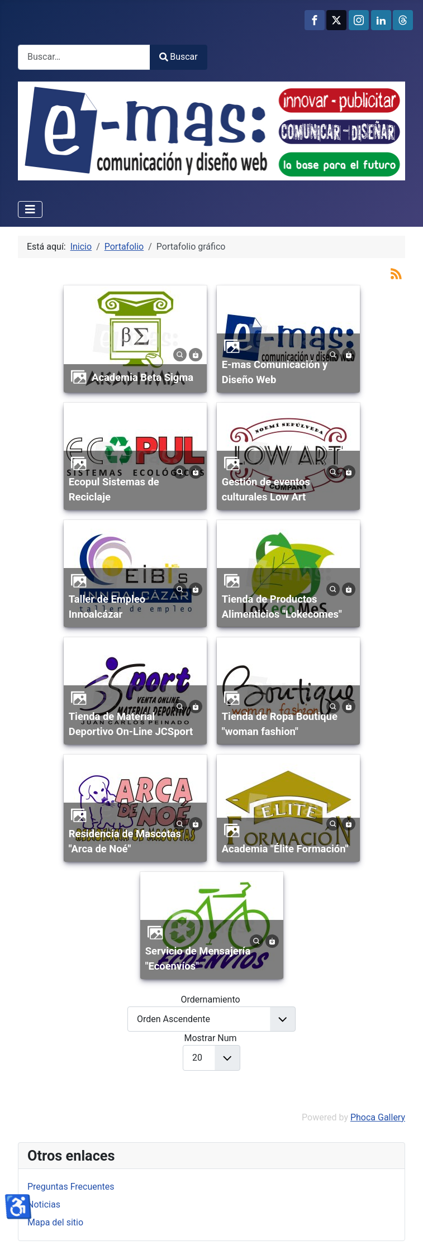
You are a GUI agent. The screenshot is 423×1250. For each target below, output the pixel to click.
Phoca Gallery (377, 1117)
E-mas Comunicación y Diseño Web (275, 372)
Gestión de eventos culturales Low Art (266, 489)
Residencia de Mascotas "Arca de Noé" (125, 841)
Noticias (43, 1204)
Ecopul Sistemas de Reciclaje (114, 489)
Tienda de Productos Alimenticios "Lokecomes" (282, 607)
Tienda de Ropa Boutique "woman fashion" (280, 724)
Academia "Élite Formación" (285, 849)
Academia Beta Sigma (142, 377)
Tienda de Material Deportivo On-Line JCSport (131, 724)
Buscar (178, 56)
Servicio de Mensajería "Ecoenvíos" (198, 958)
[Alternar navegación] (30, 209)
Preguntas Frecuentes (71, 1186)
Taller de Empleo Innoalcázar (107, 607)
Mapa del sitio (55, 1222)
